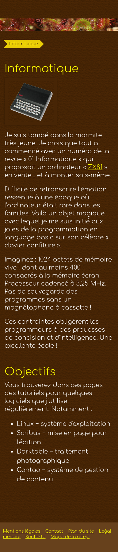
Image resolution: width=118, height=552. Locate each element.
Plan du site (81, 531)
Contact (54, 531)
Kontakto (35, 536)
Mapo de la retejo (70, 536)
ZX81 (95, 167)
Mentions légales (21, 531)
